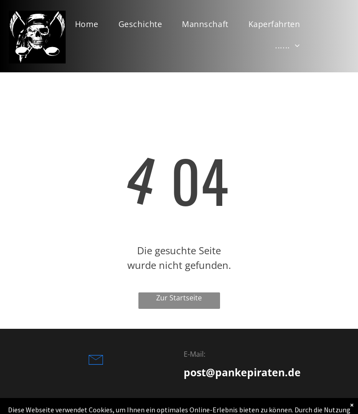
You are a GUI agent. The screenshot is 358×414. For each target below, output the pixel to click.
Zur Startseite (179, 298)
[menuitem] (90, 24)
